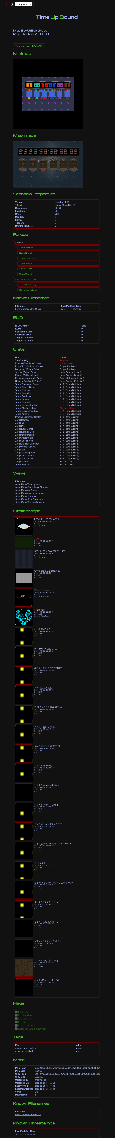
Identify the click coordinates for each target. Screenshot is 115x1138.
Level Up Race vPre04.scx (28, 309)
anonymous (40, 1080)
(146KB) (29, 46)
